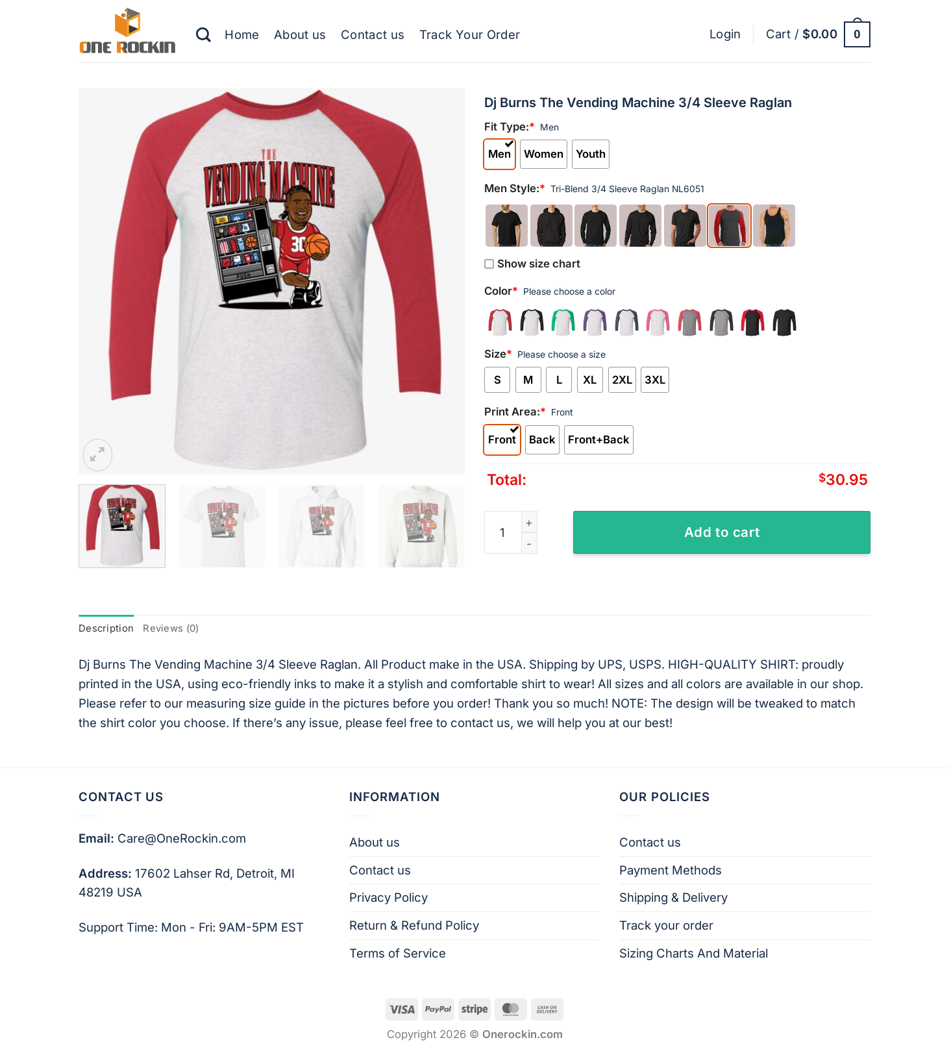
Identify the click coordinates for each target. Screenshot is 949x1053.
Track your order (666, 925)
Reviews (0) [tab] (171, 628)
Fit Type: (509, 126)
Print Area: (515, 411)
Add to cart (722, 532)
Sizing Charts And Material (693, 953)
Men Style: (514, 188)
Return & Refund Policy (414, 925)
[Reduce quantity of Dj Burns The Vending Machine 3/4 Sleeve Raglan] (529, 543)
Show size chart (532, 263)
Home (242, 34)
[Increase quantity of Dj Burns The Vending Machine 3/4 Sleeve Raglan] (529, 521)
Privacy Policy (388, 897)
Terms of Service (397, 953)
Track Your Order (470, 34)
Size (498, 353)
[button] (725, 34)
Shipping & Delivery (673, 897)
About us (300, 34)
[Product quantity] (510, 532)
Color (501, 290)
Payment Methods (670, 870)
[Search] (203, 34)
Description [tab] (106, 628)
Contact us (373, 34)
